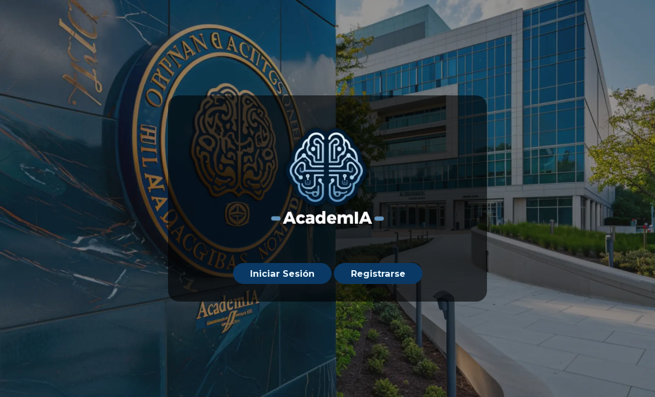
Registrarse (378, 273)
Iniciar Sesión (282, 273)
